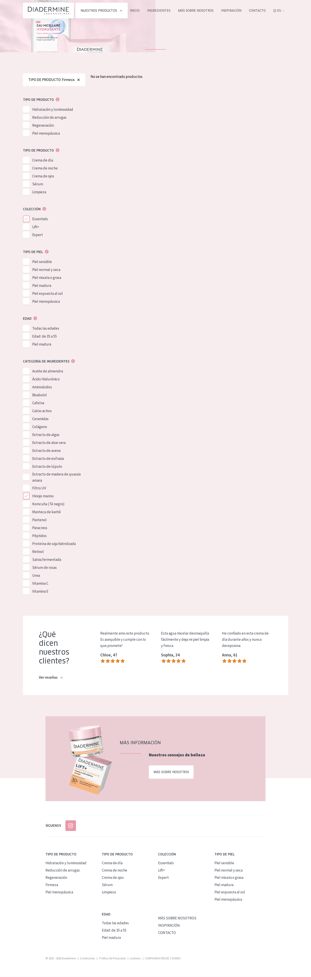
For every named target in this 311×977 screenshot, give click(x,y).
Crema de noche (45, 168)
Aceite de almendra (47, 371)
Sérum (37, 184)
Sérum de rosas (44, 568)
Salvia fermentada (46, 560)
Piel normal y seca (46, 270)
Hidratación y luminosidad (52, 109)
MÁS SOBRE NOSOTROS (196, 11)
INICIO (135, 11)
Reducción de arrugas (49, 117)
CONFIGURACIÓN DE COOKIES (163, 958)
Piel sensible (42, 262)
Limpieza (39, 192)
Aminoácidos (42, 387)
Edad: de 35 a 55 (44, 336)
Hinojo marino (43, 496)
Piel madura (41, 286)
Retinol (38, 552)
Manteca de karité (46, 512)
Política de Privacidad (112, 958)
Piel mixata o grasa (46, 278)
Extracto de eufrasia (48, 459)
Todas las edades (45, 328)
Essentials (40, 219)
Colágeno (39, 427)
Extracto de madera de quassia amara (56, 477)
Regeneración (43, 125)
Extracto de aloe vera (49, 443)
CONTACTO (167, 932)
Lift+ (35, 227)
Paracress (39, 528)
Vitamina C (40, 583)
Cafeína (38, 403)
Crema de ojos (43, 176)
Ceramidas (40, 419)
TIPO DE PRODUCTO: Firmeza (54, 79)
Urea (36, 575)
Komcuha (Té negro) (48, 504)
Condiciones (87, 958)
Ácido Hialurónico (46, 379)
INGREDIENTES (159, 11)
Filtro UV (39, 488)
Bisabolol (39, 395)
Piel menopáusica (46, 133)
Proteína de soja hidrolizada (54, 544)
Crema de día (42, 160)
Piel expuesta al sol (47, 293)
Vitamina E (40, 591)
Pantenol (39, 520)
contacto (257, 11)
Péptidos (39, 536)
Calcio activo (42, 411)
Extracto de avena (46, 451)
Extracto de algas (45, 435)
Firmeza (52, 885)
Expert (37, 235)
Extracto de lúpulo (47, 466)
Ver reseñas (51, 678)
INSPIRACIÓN (231, 11)
